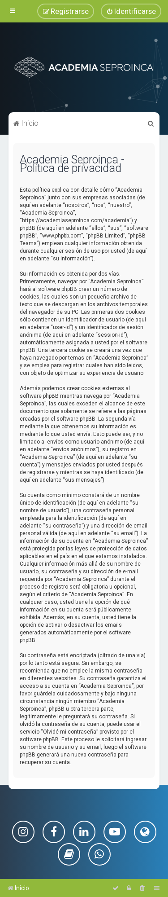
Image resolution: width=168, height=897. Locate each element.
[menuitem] (131, 11)
